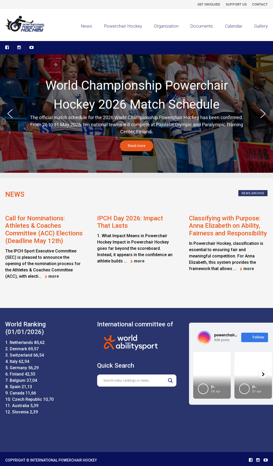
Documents (201, 26)
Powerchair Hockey (123, 26)
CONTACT (260, 4)
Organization (166, 26)
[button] (10, 114)
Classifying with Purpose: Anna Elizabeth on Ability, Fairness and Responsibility (228, 226)
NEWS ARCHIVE (253, 193)
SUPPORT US (236, 4)
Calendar (233, 26)
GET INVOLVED (208, 4)
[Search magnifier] (170, 380)
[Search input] (134, 380)
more (53, 276)
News (86, 26)
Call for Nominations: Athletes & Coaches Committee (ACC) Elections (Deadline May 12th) (44, 230)
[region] (136, 113)
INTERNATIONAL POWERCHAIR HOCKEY (63, 460)
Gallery (261, 26)
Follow (254, 337)
